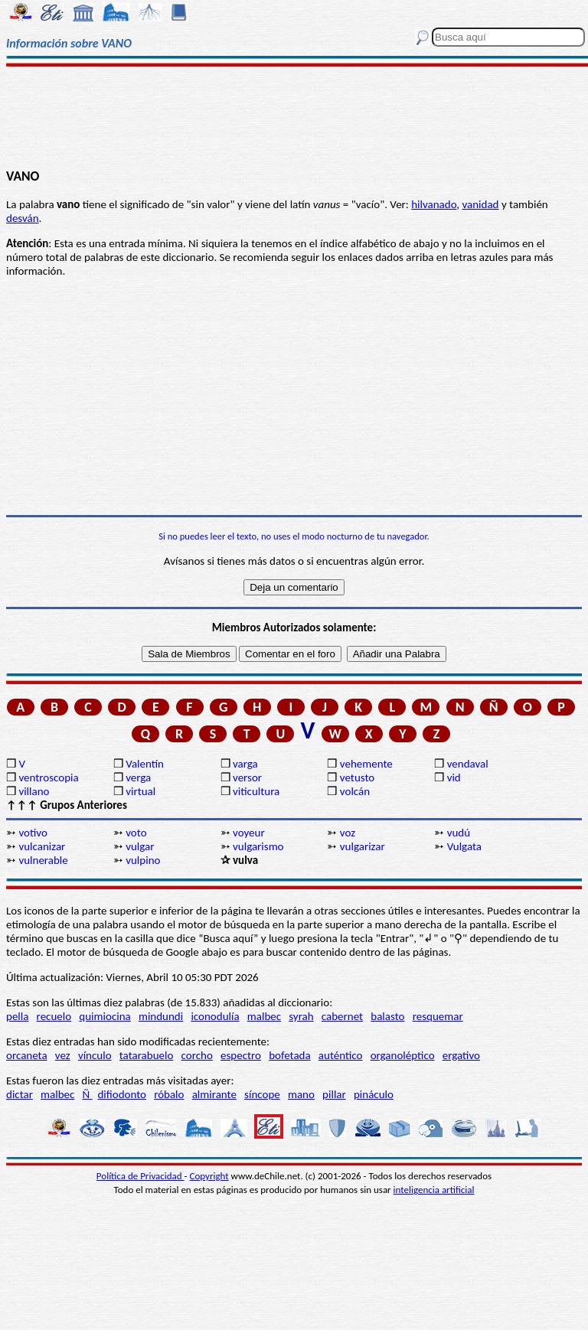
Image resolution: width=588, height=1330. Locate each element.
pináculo (374, 1094)
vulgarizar (362, 846)
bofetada (289, 1055)
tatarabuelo (146, 1055)
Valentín (145, 764)
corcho (197, 1055)
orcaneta (26, 1055)
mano (301, 1094)
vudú (458, 832)
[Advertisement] (294, 116)
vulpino (143, 860)
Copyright (209, 1176)
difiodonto (121, 1094)
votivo (32, 832)
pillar (334, 1094)
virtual (140, 791)
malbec (264, 1016)
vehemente (366, 764)
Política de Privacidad (140, 1176)
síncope (262, 1094)
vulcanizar (41, 846)
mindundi (161, 1016)
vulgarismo (258, 846)
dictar (19, 1094)
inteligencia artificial (434, 1189)
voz (347, 832)
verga (138, 777)
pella (17, 1016)
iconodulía (215, 1016)
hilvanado (433, 204)
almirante (214, 1094)
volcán (355, 791)
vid (454, 777)
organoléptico (403, 1055)
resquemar (438, 1016)
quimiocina (104, 1016)
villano (33, 791)
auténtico (340, 1055)
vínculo (95, 1055)
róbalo (169, 1094)
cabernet (342, 1016)
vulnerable (42, 860)
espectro (240, 1055)
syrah (301, 1016)
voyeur (249, 832)
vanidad (480, 204)
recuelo (54, 1016)
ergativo (461, 1055)
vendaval (467, 764)
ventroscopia (48, 777)
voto (136, 832)
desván (22, 218)
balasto (387, 1016)
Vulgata (464, 846)
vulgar (140, 846)
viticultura (256, 791)
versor (247, 777)
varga (245, 764)
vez (62, 1055)
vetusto (357, 777)
